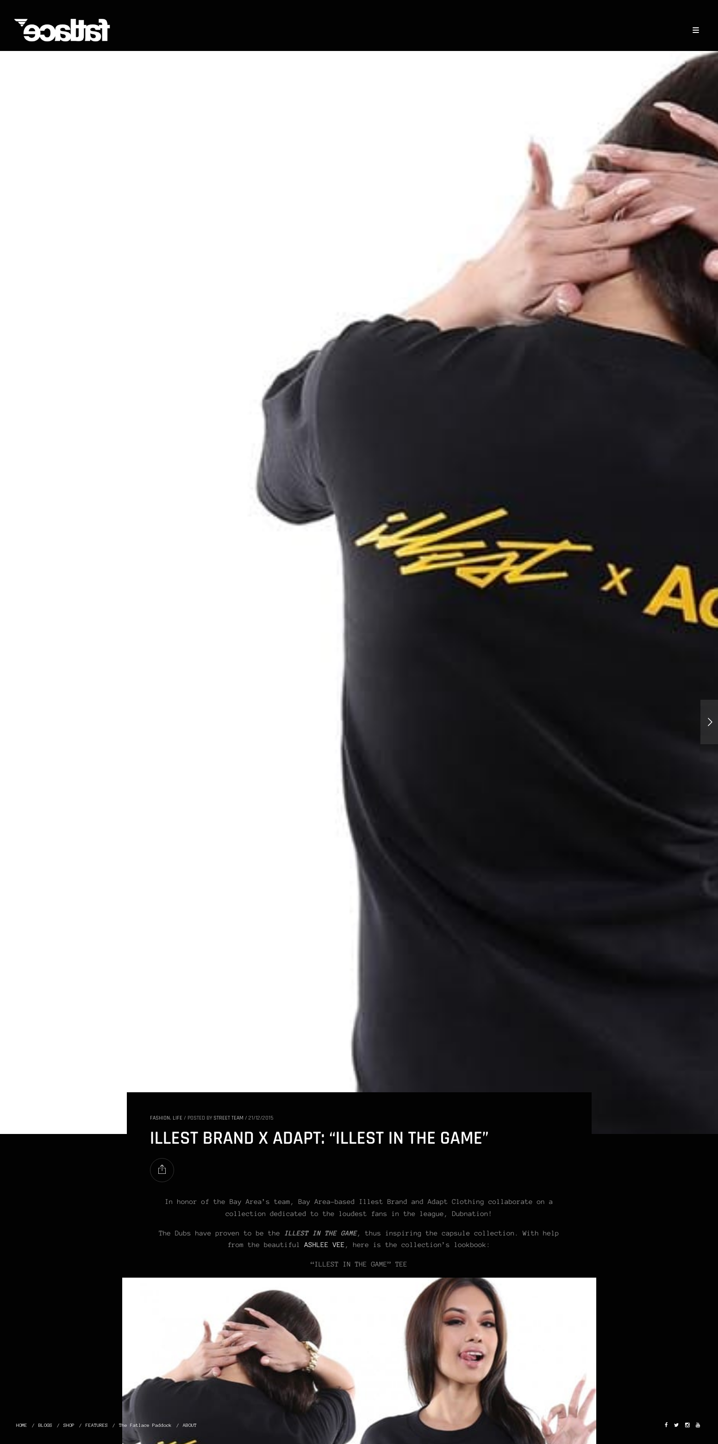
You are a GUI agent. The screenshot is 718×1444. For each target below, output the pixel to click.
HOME (21, 1425)
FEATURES (97, 1425)
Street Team (228, 1118)
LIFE (177, 1118)
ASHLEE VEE (325, 1244)
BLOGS (45, 1425)
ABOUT (190, 1425)
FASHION (160, 1118)
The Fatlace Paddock (145, 1425)
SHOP (69, 1425)
